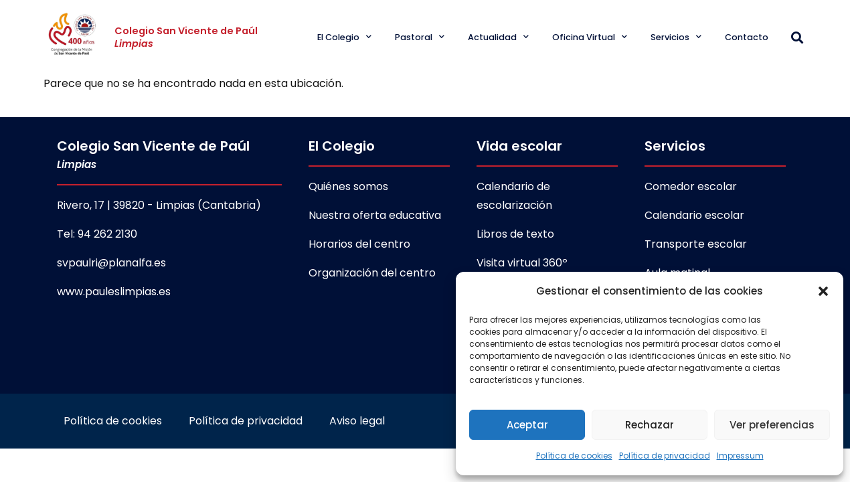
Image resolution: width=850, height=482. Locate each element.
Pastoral (419, 37)
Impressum (740, 455)
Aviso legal (357, 421)
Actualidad (498, 37)
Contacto (746, 37)
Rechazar (649, 425)
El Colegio (344, 37)
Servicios (676, 37)
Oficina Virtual (589, 37)
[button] (823, 291)
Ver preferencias (772, 425)
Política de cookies (574, 455)
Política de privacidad (664, 455)
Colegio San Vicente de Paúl (186, 37)
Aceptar (527, 425)
